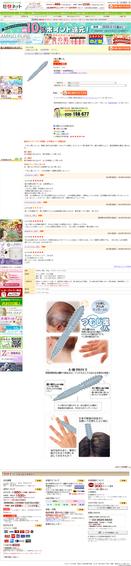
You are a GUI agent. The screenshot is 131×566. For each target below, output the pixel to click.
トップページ (29, 53)
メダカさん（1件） (31, 175)
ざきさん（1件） (30, 215)
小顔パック (82, 19)
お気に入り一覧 (32, 50)
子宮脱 (60, 19)
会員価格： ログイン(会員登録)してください (70, 73)
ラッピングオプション (90, 98)
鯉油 (87, 19)
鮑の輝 (55, 19)
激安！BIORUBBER (101, 19)
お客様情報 (44, 50)
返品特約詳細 (112, 103)
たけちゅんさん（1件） (33, 202)
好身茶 (92, 19)
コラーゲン (74, 19)
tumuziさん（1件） (31, 231)
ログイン (54, 50)
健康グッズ (38, 53)
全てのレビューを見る (122, 266)
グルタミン (66, 19)
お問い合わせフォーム (52, 521)
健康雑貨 (47, 53)
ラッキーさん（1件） (32, 247)
